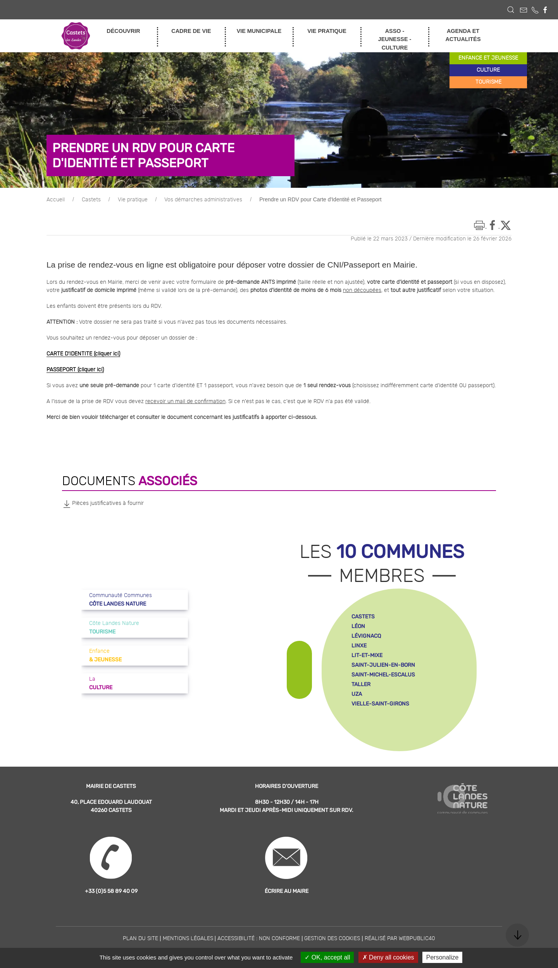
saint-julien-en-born (383, 665)
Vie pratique (133, 200)
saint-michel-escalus (383, 674)
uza (356, 694)
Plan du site (140, 938)
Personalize (442, 957)
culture (488, 70)
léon (358, 626)
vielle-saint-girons (380, 703)
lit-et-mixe (366, 655)
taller (360, 684)
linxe (359, 645)
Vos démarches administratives (203, 200)
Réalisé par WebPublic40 (400, 938)
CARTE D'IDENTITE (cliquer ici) (83, 354)
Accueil (55, 200)
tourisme (488, 82)
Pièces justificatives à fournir (103, 504)
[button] (511, 10)
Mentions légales (188, 938)
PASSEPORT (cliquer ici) (75, 369)
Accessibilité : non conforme (258, 938)
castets (363, 616)
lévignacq (366, 636)
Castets (91, 200)
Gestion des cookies (332, 938)
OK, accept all (327, 957)
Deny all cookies (388, 957)
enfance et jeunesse (488, 58)
